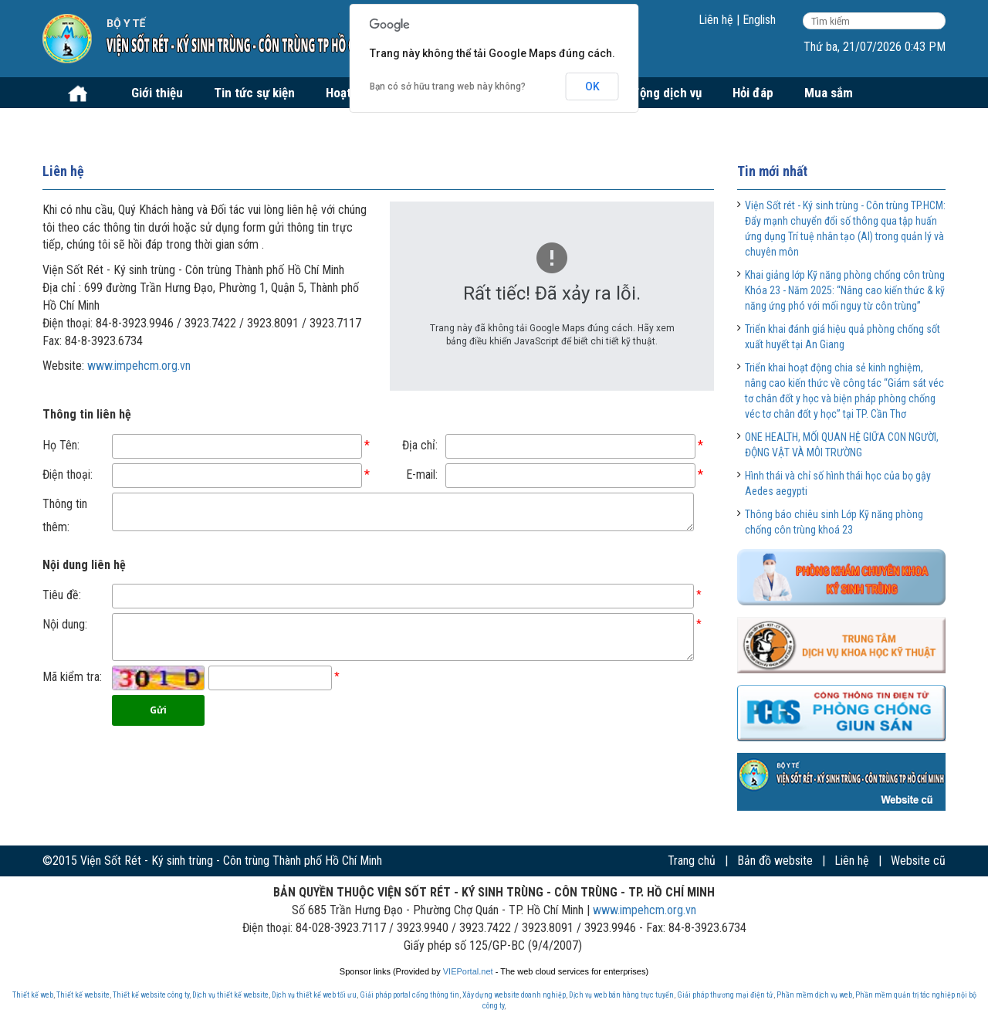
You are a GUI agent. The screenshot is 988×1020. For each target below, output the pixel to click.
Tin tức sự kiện (254, 92)
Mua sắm (828, 92)
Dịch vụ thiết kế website (230, 995)
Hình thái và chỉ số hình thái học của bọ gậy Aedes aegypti (838, 483)
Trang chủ (692, 860)
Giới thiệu (157, 92)
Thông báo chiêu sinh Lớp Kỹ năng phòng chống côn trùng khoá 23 (834, 522)
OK (592, 86)
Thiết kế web (32, 995)
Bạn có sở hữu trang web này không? (448, 86)
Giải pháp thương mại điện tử (725, 995)
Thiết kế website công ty (151, 995)
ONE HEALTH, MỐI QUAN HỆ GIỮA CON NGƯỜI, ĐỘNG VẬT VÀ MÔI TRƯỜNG (842, 445)
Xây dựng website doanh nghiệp (514, 995)
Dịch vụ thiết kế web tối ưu (314, 995)
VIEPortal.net (468, 971)
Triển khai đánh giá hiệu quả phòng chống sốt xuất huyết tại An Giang (842, 337)
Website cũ (918, 860)
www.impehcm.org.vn (139, 365)
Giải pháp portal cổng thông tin (409, 995)
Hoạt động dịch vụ (653, 92)
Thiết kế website (83, 995)
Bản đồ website (775, 860)
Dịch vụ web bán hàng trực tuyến (621, 995)
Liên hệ (716, 19)
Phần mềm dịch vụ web (814, 995)
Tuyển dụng (89, 123)
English (759, 19)
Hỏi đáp (753, 92)
